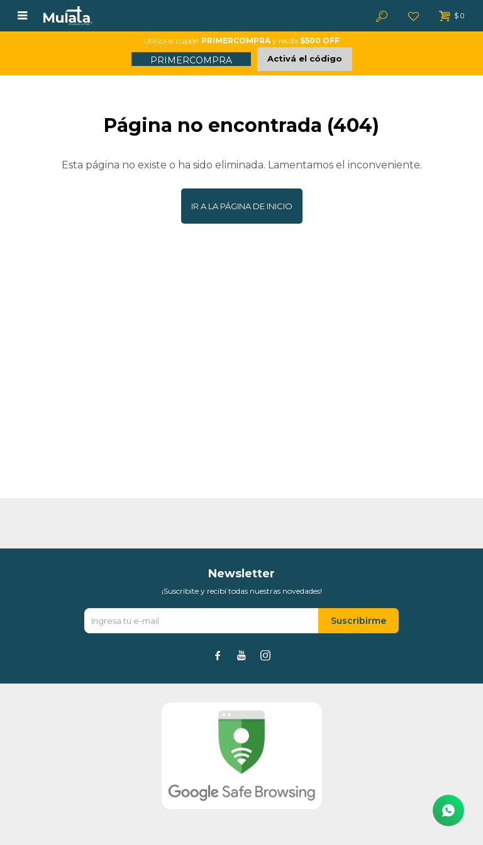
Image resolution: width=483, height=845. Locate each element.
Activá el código (304, 58)
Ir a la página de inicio (241, 206)
